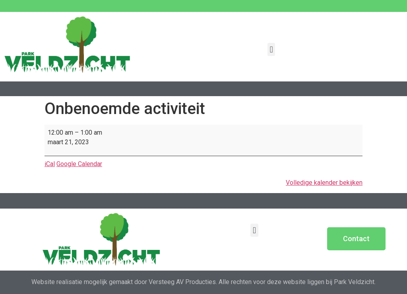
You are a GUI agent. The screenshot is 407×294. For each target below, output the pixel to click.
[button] (271, 49)
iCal (50, 164)
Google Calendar (79, 164)
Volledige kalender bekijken (324, 182)
